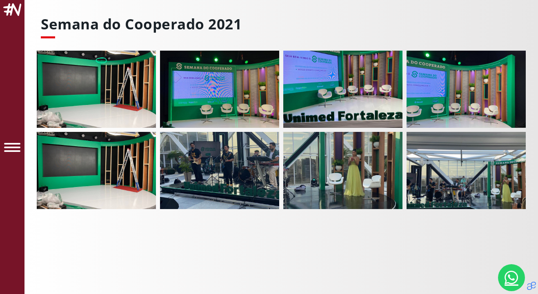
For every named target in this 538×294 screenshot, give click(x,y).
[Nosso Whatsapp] (511, 277)
